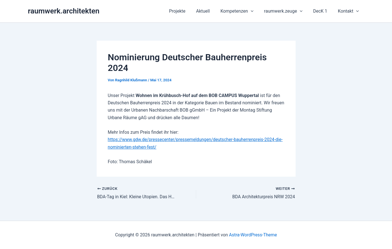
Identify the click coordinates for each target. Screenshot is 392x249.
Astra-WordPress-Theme (253, 235)
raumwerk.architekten (63, 11)
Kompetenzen (242, 11)
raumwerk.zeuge (287, 11)
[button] (256, 11)
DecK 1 (323, 11)
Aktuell (210, 11)
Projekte (186, 11)
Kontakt (349, 11)
